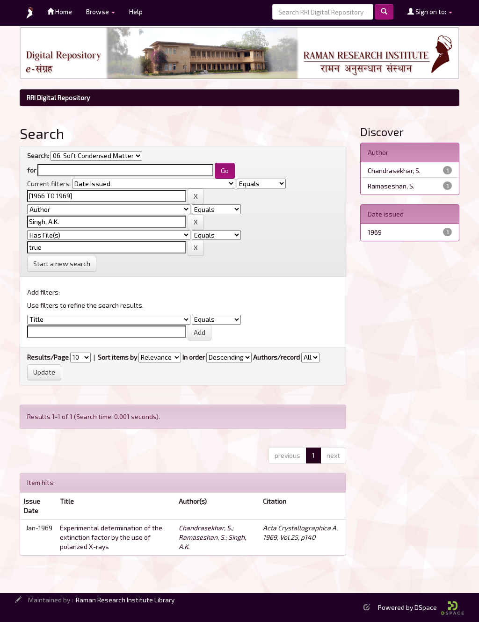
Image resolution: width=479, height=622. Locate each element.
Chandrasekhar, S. (205, 528)
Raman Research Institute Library (125, 600)
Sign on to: (429, 11)
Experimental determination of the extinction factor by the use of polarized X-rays (111, 537)
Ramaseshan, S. (202, 537)
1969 (375, 232)
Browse (100, 11)
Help (136, 11)
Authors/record (276, 357)
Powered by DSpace (421, 607)
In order (193, 357)
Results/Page (48, 357)
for (31, 170)
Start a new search (61, 264)
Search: (38, 155)
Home (59, 11)
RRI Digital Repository (58, 97)
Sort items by (117, 357)
